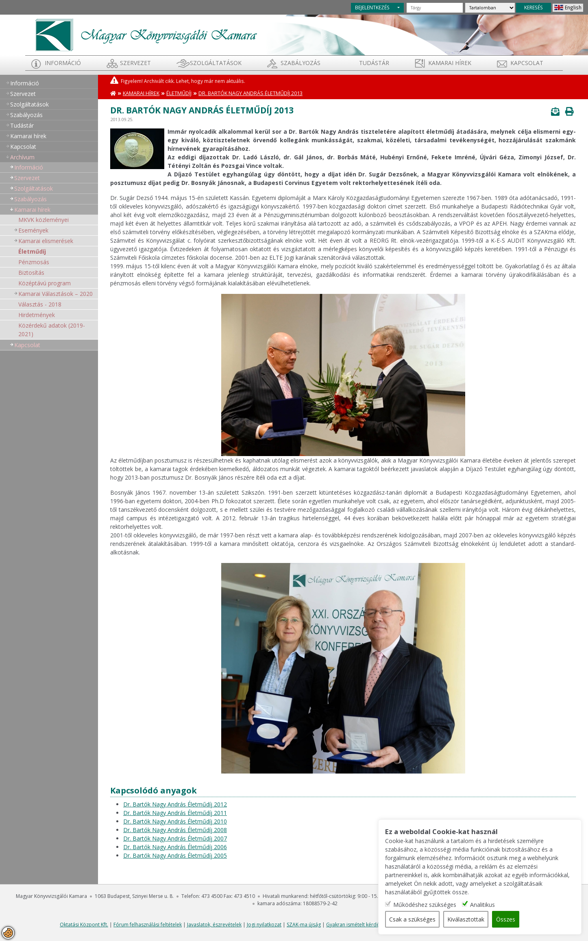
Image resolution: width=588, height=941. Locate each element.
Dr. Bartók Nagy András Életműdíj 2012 (175, 804)
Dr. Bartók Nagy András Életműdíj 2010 (175, 821)
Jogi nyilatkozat (264, 924)
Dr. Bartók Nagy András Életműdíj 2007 (175, 838)
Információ (63, 63)
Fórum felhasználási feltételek (147, 924)
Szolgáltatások (216, 63)
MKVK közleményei (43, 220)
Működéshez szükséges (424, 904)
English (573, 7)
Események (33, 230)
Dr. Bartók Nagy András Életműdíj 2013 (250, 93)
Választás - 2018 (39, 304)
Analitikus (482, 904)
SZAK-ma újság (304, 924)
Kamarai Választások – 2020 (55, 294)
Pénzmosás (33, 262)
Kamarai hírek (449, 63)
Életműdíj (32, 251)
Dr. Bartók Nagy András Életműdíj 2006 (175, 847)
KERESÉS (533, 7)
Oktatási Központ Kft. (84, 924)
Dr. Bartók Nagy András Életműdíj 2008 (175, 830)
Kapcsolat (526, 63)
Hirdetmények (36, 315)
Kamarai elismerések (45, 241)
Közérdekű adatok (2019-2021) (51, 330)
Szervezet (135, 63)
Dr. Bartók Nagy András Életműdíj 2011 (175, 813)
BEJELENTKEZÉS (372, 7)
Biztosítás (31, 272)
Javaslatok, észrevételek (214, 924)
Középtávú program (44, 283)
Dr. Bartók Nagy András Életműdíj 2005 (175, 855)
